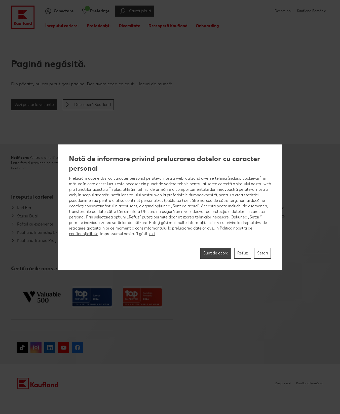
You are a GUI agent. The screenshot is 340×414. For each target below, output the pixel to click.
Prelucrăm (78, 178)
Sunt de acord (215, 253)
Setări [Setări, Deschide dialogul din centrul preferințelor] (262, 253)
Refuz (242, 253)
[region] (170, 207)
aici (152, 233)
